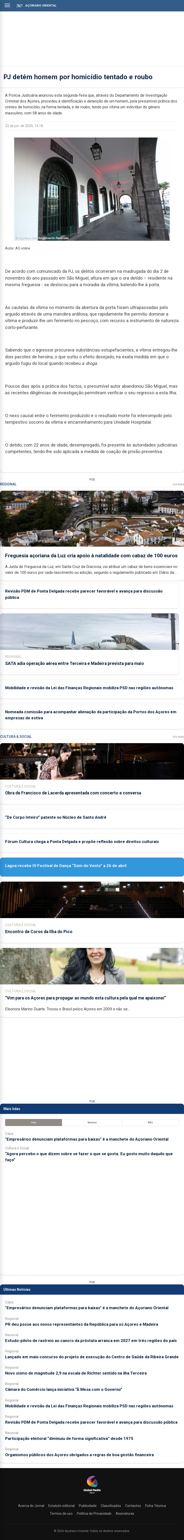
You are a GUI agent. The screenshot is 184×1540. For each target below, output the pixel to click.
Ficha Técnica (155, 1506)
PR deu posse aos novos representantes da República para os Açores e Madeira (81, 1324)
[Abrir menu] (7, 5)
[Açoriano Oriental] (92, 1494)
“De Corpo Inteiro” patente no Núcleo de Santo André (55, 817)
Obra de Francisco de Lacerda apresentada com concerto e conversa (73, 793)
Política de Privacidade (94, 1513)
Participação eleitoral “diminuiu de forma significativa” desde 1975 (69, 1438)
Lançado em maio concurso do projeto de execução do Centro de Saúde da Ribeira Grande (92, 1356)
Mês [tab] (150, 1122)
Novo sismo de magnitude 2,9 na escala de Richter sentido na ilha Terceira (76, 1373)
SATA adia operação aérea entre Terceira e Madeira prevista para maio (74, 663)
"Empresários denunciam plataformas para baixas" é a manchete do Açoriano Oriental (86, 1139)
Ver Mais (178, 484)
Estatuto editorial (61, 1506)
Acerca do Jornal (31, 1506)
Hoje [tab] (33, 1122)
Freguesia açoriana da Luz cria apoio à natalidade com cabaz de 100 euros (91, 555)
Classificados (111, 1506)
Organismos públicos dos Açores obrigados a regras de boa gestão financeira (79, 1454)
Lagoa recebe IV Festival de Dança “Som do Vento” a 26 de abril (65, 865)
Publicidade (88, 1506)
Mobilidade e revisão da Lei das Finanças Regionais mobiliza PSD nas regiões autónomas (89, 687)
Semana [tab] (92, 1122)
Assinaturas (125, 1513)
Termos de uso (61, 1513)
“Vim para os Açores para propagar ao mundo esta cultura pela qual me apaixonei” (85, 998)
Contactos (133, 1506)
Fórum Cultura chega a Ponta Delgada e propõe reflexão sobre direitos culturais (82, 841)
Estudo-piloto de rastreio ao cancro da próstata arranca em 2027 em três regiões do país (91, 1340)
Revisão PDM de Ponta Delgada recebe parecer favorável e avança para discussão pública (91, 1422)
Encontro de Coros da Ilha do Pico (38, 931)
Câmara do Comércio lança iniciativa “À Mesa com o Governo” (63, 1389)
